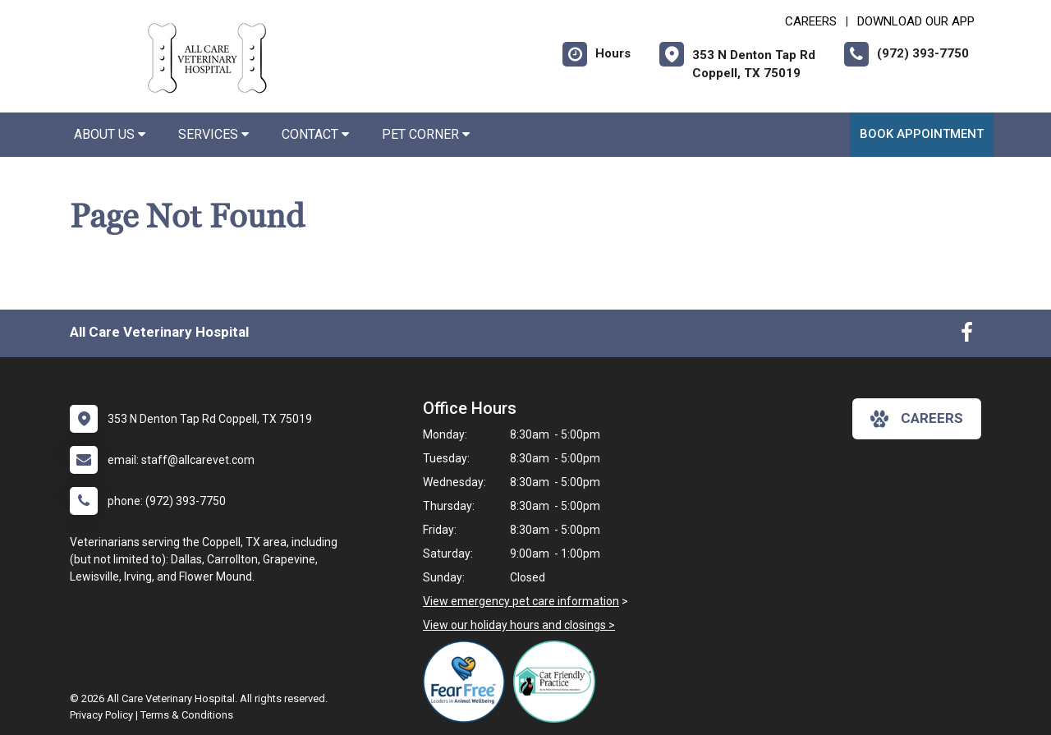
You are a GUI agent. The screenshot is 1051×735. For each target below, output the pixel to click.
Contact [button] (315, 134)
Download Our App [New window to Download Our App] (916, 21)
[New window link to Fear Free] (468, 682)
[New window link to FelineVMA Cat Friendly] (558, 682)
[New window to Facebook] (966, 335)
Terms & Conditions (186, 715)
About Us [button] (109, 134)
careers (916, 419)
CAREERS (811, 21)
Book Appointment (922, 133)
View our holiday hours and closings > (519, 625)
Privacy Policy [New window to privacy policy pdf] (101, 715)
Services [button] (213, 134)
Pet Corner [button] (426, 134)
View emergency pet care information (521, 601)
